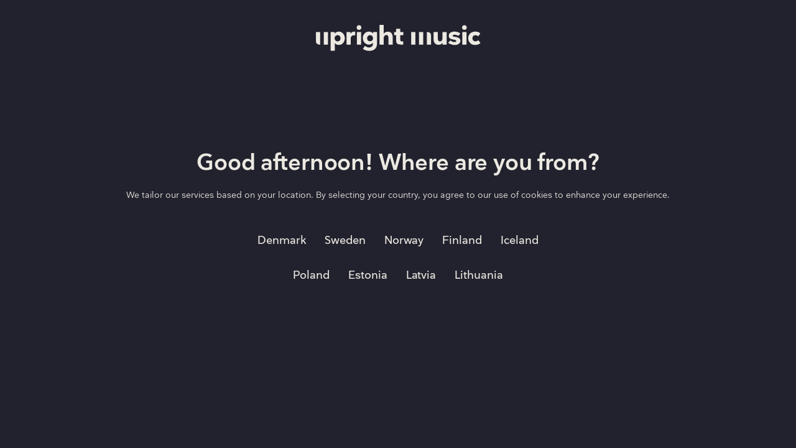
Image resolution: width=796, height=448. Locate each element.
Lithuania (479, 275)
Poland (311, 275)
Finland (462, 240)
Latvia (421, 275)
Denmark (281, 240)
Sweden (345, 240)
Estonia (367, 275)
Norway (404, 240)
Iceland (520, 240)
